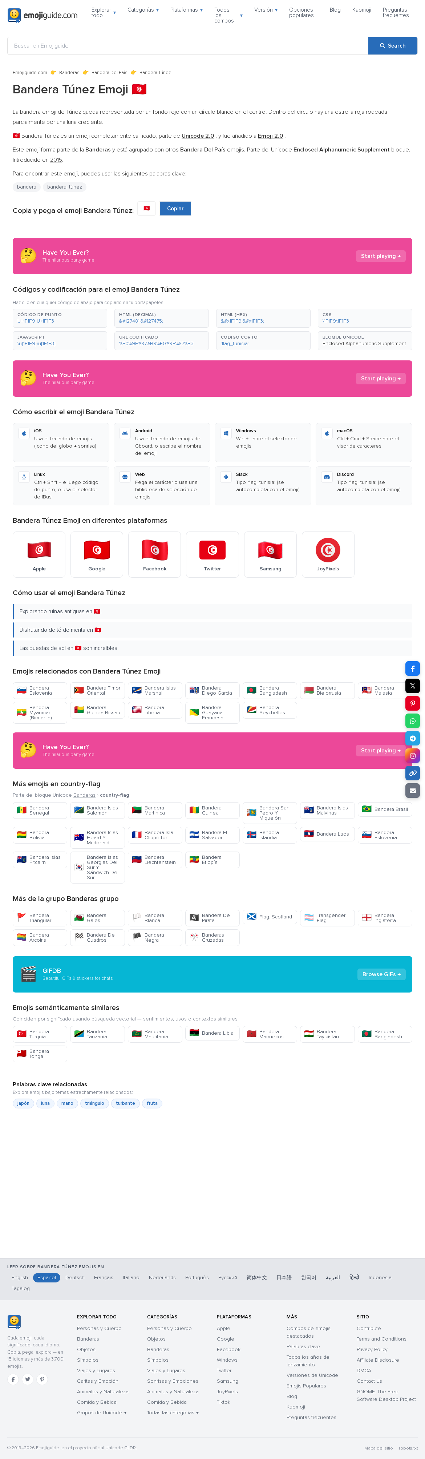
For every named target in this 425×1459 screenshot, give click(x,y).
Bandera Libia (211, 1033)
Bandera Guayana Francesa (206, 712)
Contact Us (369, 1381)
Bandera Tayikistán (321, 1034)
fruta (152, 1103)
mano (67, 1103)
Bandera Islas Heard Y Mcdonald (96, 837)
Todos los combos (228, 15)
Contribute (369, 1328)
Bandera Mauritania (150, 1034)
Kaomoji (361, 10)
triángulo (94, 1103)
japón (23, 1103)
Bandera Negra (148, 937)
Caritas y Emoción (97, 1381)
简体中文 (257, 1277)
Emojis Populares (306, 1386)
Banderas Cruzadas (206, 937)
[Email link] (412, 790)
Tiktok (223, 1402)
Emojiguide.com (30, 73)
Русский (227, 1277)
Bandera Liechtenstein (154, 859)
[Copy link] (412, 773)
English (20, 1277)
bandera (26, 187)
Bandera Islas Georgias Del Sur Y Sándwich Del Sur (96, 867)
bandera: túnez (64, 187)
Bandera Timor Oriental (97, 690)
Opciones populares (301, 13)
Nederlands (162, 1277)
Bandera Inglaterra (379, 918)
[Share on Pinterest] (412, 703)
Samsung (227, 1381)
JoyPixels (227, 1392)
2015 (56, 159)
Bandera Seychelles (266, 710)
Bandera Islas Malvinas (326, 810)
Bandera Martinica (148, 810)
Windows (227, 1360)
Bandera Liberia (148, 710)
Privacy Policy (372, 1349)
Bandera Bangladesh (267, 690)
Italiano (131, 1277)
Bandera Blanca (148, 918)
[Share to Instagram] (412, 755)
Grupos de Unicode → (101, 1413)
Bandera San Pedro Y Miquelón (268, 813)
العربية (333, 1277)
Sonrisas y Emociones (172, 1381)
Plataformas (186, 10)
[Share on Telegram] (412, 738)
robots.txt (408, 1448)
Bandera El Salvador (208, 835)
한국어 (308, 1277)
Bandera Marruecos (265, 1034)
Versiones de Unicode (312, 1375)
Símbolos (87, 1360)
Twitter (224, 1370)
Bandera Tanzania (90, 1034)
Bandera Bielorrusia (322, 690)
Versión (266, 10)
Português (197, 1277)
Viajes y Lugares (96, 1370)
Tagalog (21, 1288)
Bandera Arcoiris (33, 937)
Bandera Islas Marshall (154, 690)
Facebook (228, 1349)
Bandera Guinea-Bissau (97, 710)
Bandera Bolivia (33, 835)
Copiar (175, 208)
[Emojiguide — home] (42, 15)
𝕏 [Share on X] (413, 686)
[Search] (392, 45)
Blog (335, 10)
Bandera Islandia (263, 835)
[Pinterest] (42, 1379)
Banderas (69, 73)
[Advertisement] (212, 1220)
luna (45, 1103)
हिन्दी (354, 1277)
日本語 (284, 1277)
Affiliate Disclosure (378, 1360)
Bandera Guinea (205, 810)
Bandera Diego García (210, 690)
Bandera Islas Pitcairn (39, 859)
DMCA (364, 1370)
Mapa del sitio (378, 1448)
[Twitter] (27, 1379)
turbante (125, 1103)
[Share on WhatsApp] (412, 721)
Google (225, 1339)
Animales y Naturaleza (103, 1392)
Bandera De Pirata (209, 918)
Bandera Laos (326, 834)
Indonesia (380, 1277)
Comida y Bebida (97, 1402)
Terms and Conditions (381, 1339)
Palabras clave (303, 1346)
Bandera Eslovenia (34, 690)
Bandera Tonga (33, 1053)
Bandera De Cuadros (94, 937)
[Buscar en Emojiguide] (188, 45)
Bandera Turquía (33, 1034)
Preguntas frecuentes (396, 13)
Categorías (143, 10)
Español (46, 1277)
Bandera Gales (90, 918)
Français (103, 1277)
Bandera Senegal (33, 810)
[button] (60, 318)
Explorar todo (104, 13)
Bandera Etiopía (205, 859)
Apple (223, 1328)
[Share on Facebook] (412, 668)
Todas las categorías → (173, 1413)
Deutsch (75, 1277)
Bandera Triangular (34, 918)
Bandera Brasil (385, 809)
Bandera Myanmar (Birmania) (34, 712)
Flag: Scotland (269, 917)
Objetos (86, 1349)
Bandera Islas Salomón (96, 810)
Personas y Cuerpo (99, 1328)
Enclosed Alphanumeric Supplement (364, 343)
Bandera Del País (110, 73)
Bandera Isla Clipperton (152, 835)
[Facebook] (13, 1379)
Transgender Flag (324, 918)
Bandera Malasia (378, 690)
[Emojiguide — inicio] (14, 1322)
